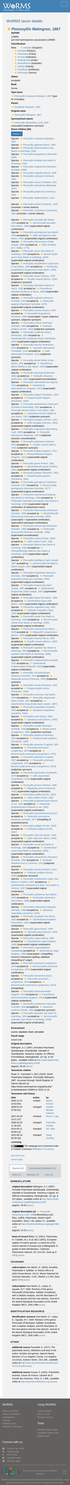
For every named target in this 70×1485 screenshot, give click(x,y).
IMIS (14, 1255)
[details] (29, 1066)
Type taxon (17, 92)
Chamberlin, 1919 (39, 204)
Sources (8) (17, 1168)
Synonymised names (22, 118)
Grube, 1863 (38, 541)
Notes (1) (16, 1174)
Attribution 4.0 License (43, 1149)
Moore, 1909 (36, 929)
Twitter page (10, 1451)
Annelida (20, 51)
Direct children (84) (21, 129)
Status (14, 76)
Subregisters (8, 1417)
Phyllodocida (22, 60)
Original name (18, 111)
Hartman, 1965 (38, 785)
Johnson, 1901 (39, 419)
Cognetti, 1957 (39, 744)
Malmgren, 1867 (31, 96)
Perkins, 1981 (37, 463)
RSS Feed (9, 1454)
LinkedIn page (11, 1458)
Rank (13, 84)
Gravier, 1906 (38, 310)
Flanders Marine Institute (52, 1480)
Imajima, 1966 (37, 938)
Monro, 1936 (36, 716)
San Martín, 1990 (38, 597)
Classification (18, 43)
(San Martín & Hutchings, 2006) (34, 501)
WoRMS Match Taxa (47, 1429)
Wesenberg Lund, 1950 (29, 122)
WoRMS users (9, 1423)
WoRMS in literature (12, 1426)
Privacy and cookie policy (53, 1483)
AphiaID (15, 33)
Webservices (43, 1436)
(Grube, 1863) (37, 538)
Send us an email (13, 1448)
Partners (6, 1420)
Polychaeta (21, 54)
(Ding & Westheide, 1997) (33, 338)
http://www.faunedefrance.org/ (35, 1381)
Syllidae (19, 66)
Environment (18, 1028)
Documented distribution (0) (42, 1168)
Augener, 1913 (38, 451)
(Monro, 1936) (40, 719)
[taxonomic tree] (17, 1156)
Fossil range (17, 1036)
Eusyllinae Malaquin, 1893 (25, 107)
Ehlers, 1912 (37, 198)
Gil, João (50, 1128)
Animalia (26, 47)
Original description (21, 1043)
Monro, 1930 (37, 638)
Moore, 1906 (38, 173)
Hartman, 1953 (37, 276)
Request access (45, 1417)
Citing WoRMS (44, 1411)
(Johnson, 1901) (40, 423)
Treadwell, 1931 (38, 182)
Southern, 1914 (38, 869)
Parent (14, 103)
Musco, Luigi (52, 1116)
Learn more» (64, 1472)
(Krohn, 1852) (38, 794)
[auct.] (38, 813)
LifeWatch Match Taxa (48, 1433)
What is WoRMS (10, 1411)
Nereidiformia (22, 63)
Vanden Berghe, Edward (50, 1110)
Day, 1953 (37, 607)
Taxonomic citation (21, 1070)
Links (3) (48, 1174)
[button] (8, 29)
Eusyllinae (21, 69)
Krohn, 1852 (38, 797)
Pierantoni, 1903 (39, 394)
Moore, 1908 (37, 145)
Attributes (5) (33, 1174)
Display (17, 134)
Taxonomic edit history (23, 1093)
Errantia (19, 57)
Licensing (16, 1142)
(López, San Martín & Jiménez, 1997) (35, 885)
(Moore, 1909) (40, 932)
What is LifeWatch (11, 1414)
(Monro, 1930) (40, 279)
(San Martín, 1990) (39, 838)
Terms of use (43, 1414)
